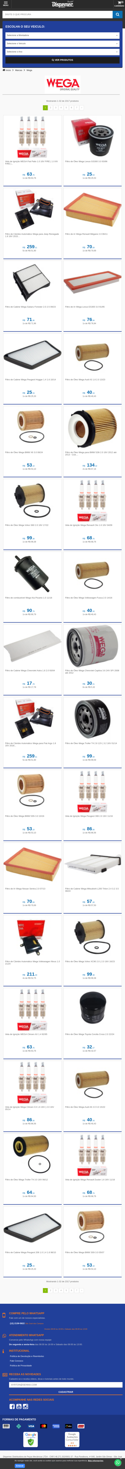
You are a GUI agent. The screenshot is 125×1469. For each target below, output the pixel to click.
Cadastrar (65, 1392)
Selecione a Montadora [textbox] (18, 35)
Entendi (19, 1466)
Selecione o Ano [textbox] (14, 51)
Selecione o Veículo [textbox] (16, 43)
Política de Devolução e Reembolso (27, 1356)
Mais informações (95, 1461)
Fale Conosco (16, 1361)
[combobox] (62, 35)
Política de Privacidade (21, 1365)
